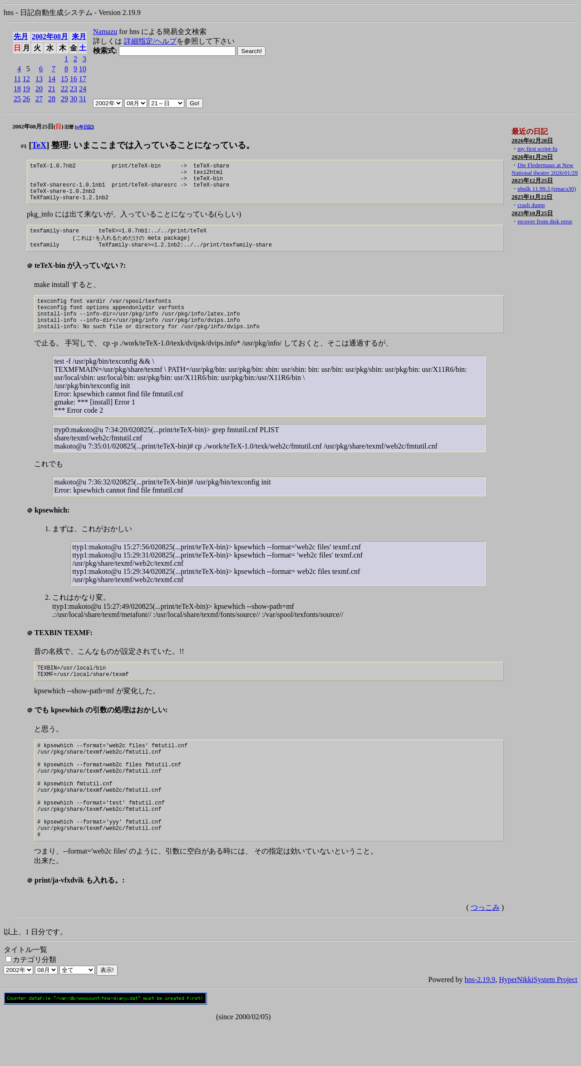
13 (39, 79)
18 (17, 89)
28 (51, 99)
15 (64, 79)
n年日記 (84, 126)
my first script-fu (537, 148)
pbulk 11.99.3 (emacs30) (546, 188)
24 (82, 89)
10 (82, 69)
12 (26, 79)
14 (51, 79)
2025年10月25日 (532, 213)
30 (73, 99)
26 (26, 99)
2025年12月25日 (532, 180)
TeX (39, 145)
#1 (24, 146)
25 (17, 99)
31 (82, 99)
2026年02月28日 (532, 140)
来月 (79, 36)
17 (82, 79)
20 (39, 89)
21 (51, 89)
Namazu (105, 31)
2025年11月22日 (532, 196)
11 (17, 79)
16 (73, 79)
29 (64, 99)
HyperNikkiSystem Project (538, 1021)
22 (64, 89)
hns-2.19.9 (480, 1021)
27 (39, 99)
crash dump (531, 205)
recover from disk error (544, 221)
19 (26, 89)
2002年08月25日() (38, 126)
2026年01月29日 (532, 156)
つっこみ (485, 948)
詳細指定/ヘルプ (150, 41)
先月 (21, 36)
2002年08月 (50, 36)
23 (73, 89)
